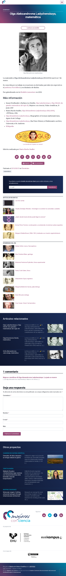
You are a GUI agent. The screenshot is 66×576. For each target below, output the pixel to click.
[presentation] (33, 203)
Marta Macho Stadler (27, 149)
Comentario (7, 395)
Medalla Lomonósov (28, 92)
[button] (17, 157)
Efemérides (6, 9)
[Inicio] (3, 2)
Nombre (6, 413)
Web (4, 426)
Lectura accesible (33, 28)
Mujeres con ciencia (12, 570)
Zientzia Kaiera (8, 468)
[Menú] (62, 2)
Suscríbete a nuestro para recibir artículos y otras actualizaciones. (31, 182)
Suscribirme (52, 187)
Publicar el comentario (12, 434)
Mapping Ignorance (9, 489)
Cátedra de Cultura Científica (17, 566)
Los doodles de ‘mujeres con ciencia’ (33, 144)
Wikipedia (10, 126)
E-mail (5, 419)
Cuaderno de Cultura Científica (13, 453)
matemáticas (7, 171)
